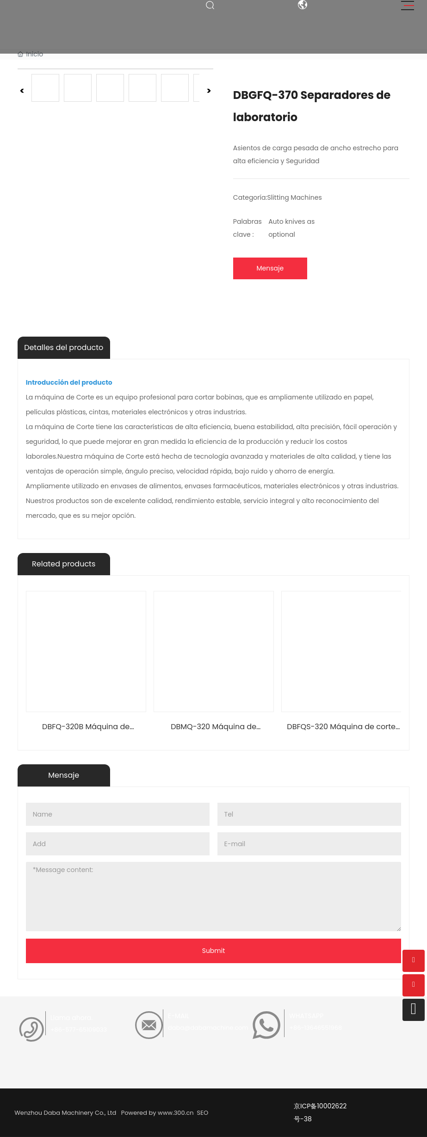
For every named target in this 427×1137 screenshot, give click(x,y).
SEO (201, 1112)
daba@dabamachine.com (208, 1027)
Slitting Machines (294, 197)
